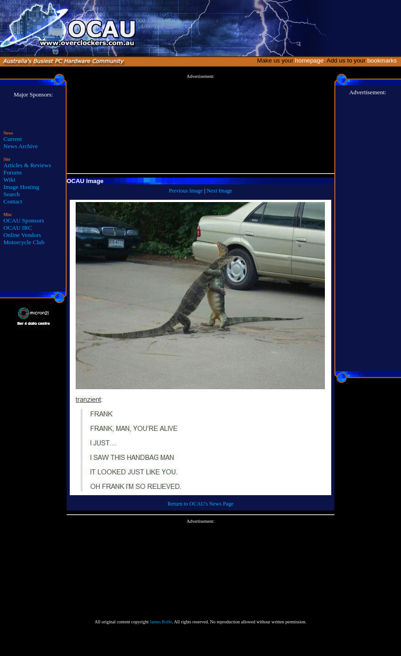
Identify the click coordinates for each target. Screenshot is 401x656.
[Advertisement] (200, 124)
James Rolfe (161, 621)
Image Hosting (21, 186)
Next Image (219, 191)
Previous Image (186, 191)
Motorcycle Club (24, 242)
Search (12, 194)
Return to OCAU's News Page (200, 504)
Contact (13, 201)
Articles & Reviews (27, 165)
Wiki (9, 179)
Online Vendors (22, 235)
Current (13, 138)
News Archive (21, 146)
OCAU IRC (18, 227)
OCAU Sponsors (24, 220)
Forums (13, 172)
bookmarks (383, 60)
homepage (309, 60)
